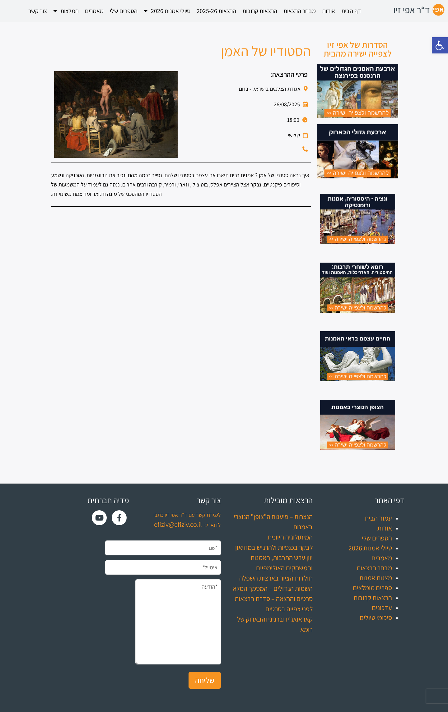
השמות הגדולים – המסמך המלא (273, 588)
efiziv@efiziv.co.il (178, 524)
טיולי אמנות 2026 (167, 11)
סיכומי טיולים (376, 617)
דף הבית (351, 11)
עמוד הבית (378, 518)
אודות (328, 11)
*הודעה (178, 621)
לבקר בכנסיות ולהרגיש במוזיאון (274, 547)
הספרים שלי (124, 11)
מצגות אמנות (375, 577)
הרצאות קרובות (259, 11)
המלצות (66, 11)
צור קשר (37, 11)
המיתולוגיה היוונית (290, 537)
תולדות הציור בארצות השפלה (276, 578)
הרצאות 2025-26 (216, 11)
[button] (440, 45)
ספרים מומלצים (372, 587)
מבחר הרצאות (299, 11)
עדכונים (382, 607)
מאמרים (94, 11)
